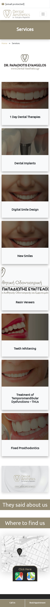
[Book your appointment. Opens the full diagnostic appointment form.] (25, 479)
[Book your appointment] (38, 603)
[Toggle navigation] (43, 14)
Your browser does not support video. (25, 479)
